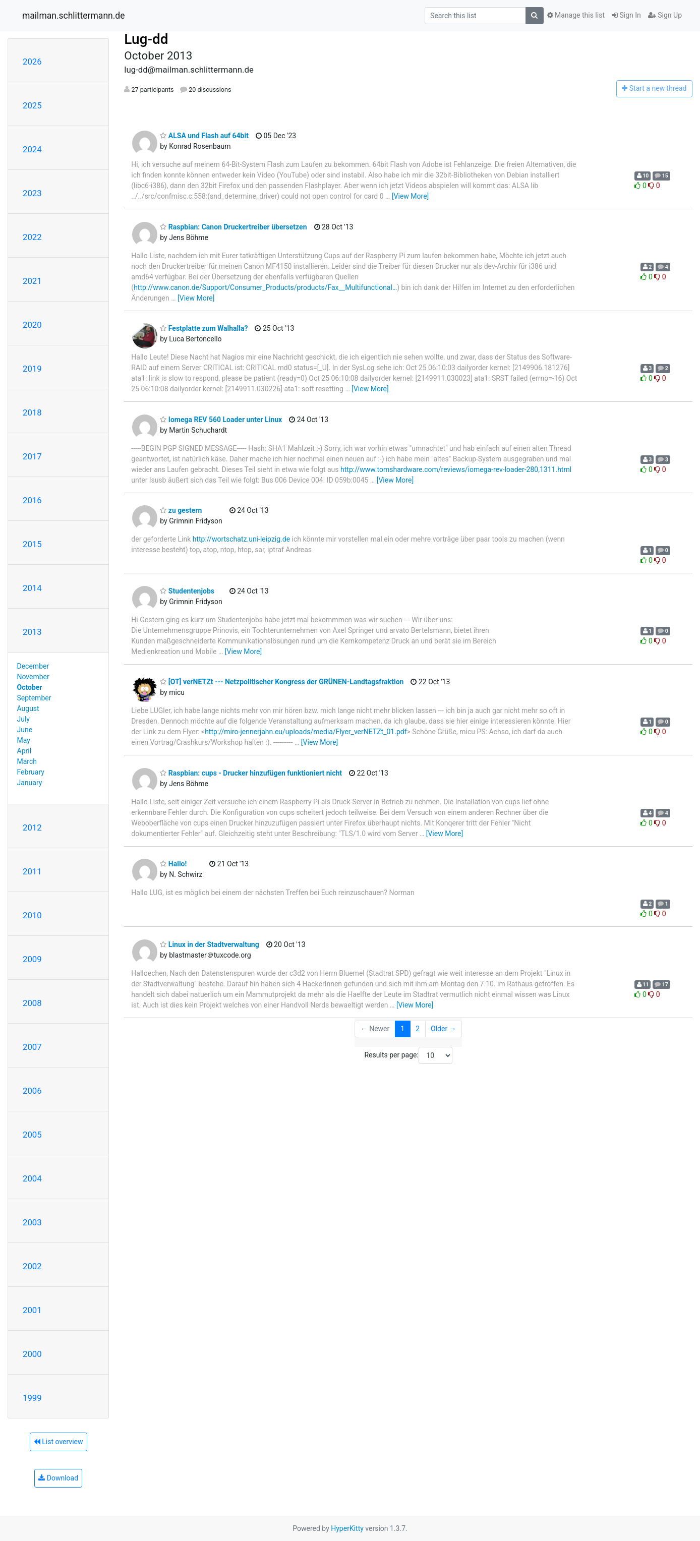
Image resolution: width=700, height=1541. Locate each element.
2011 (32, 871)
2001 (32, 1310)
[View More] (410, 196)
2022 (32, 237)
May (23, 740)
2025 (32, 105)
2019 (32, 369)
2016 (32, 500)
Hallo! (173, 864)
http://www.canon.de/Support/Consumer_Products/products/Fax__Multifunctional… (265, 287)
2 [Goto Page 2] (418, 1029)
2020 (32, 325)
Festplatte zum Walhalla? (204, 328)
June (25, 730)
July (23, 719)
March (27, 761)
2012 (32, 827)
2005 (32, 1135)
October (29, 687)
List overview (58, 1442)
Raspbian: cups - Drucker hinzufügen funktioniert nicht (251, 773)
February (30, 772)
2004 (32, 1178)
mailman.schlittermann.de (73, 16)
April (24, 751)
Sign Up (665, 15)
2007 (32, 1047)
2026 (32, 61)
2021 (32, 281)
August (28, 708)
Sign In (626, 15)
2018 (32, 412)
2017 (32, 456)
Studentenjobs (187, 591)
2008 (32, 1003)
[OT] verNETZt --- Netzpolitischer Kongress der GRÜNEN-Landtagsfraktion (281, 682)
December (33, 666)
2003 (32, 1222)
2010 (32, 915)
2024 (32, 149)
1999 (32, 1398)
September (34, 698)
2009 (32, 959)
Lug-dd (146, 39)
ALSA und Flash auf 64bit (204, 136)
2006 (32, 1091)
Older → (443, 1029)
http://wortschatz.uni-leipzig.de (241, 539)
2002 (32, 1266)
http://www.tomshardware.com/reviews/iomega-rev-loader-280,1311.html (455, 469)
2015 (32, 544)
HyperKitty (347, 1528)
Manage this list (576, 15)
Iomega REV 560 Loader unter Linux (221, 420)
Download (58, 1478)
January (29, 783)
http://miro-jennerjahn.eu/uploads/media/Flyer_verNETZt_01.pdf (305, 732)
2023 (32, 193)
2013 (32, 632)
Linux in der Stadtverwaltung (209, 944)
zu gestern (181, 510)
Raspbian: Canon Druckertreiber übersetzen (233, 227)
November (33, 677)
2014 (32, 588)
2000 (32, 1354)
